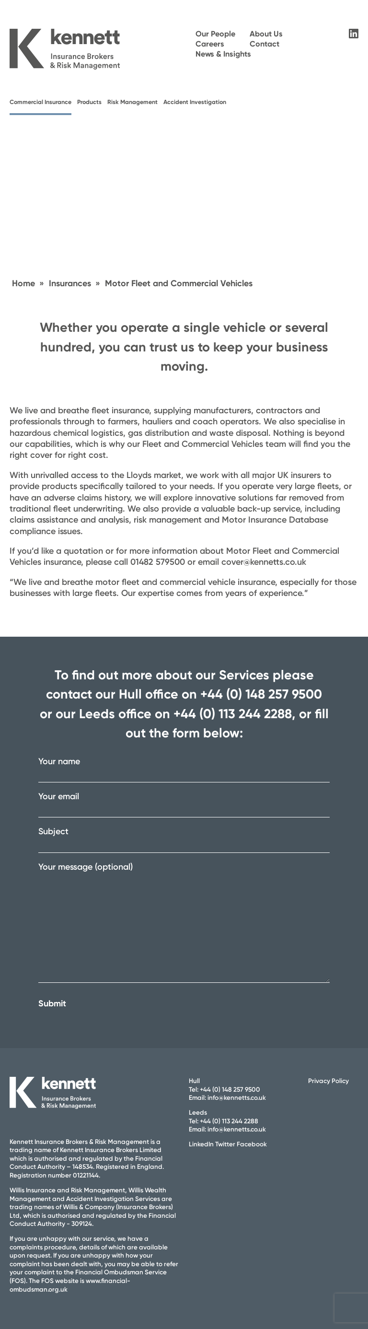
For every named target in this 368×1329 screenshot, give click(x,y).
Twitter (225, 1144)
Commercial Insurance (40, 101)
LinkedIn (201, 1144)
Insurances (70, 283)
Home (23, 283)
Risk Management (132, 101)
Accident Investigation (194, 101)
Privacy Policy (328, 1080)
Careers (210, 43)
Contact (264, 43)
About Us (266, 33)
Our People (215, 33)
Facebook (252, 1144)
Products (89, 101)
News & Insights (223, 53)
